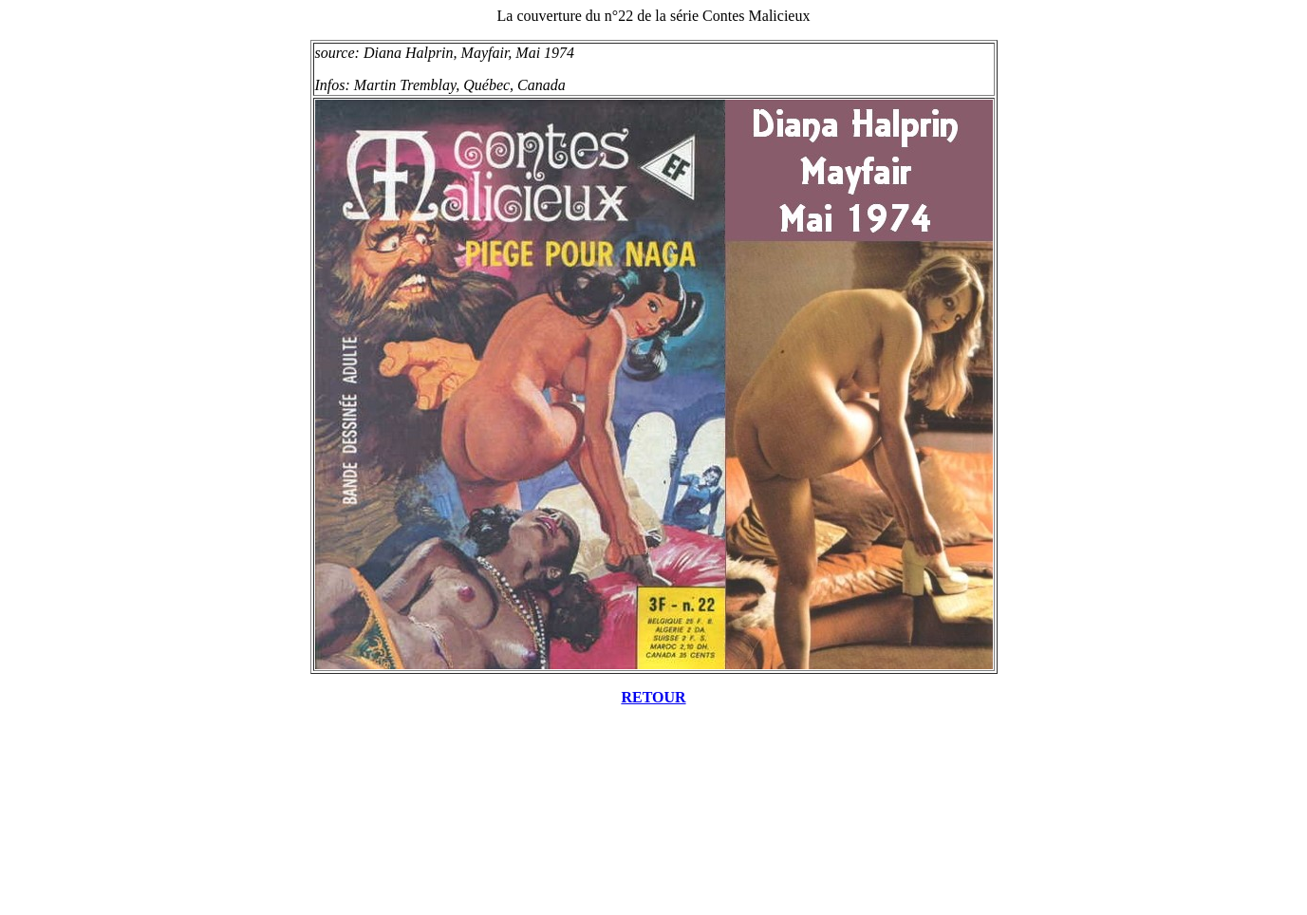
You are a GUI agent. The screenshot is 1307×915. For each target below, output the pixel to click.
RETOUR (653, 697)
